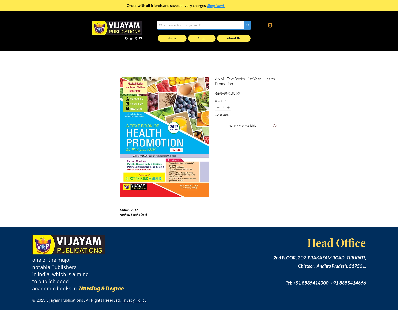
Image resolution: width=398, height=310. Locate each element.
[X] (136, 38)
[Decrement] (218, 107)
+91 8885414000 (310, 283)
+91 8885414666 (348, 283)
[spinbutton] (223, 107)
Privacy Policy (134, 300)
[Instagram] (131, 38)
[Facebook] (126, 38)
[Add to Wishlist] (274, 125)
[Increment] (228, 107)
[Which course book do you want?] (198, 25)
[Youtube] (140, 38)
